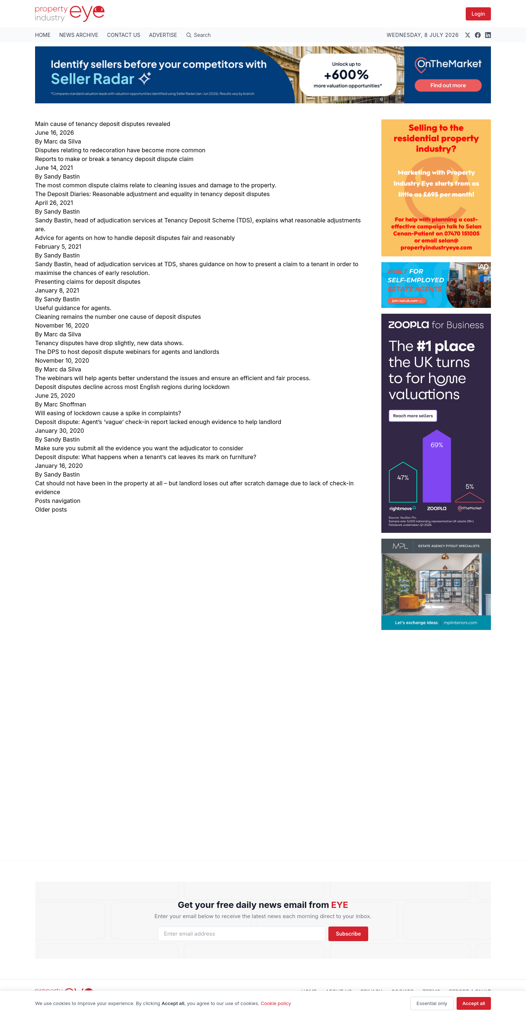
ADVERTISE (163, 35)
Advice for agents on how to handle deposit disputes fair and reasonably (135, 237)
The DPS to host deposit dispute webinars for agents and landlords (127, 351)
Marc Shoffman (65, 404)
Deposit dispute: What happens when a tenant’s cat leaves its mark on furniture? (145, 457)
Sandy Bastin (62, 176)
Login (478, 14)
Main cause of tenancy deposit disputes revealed (102, 123)
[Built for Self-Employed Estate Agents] (436, 285)
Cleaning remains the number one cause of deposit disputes (118, 316)
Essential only (431, 1003)
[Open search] (198, 35)
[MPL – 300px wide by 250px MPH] (436, 584)
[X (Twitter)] (467, 35)
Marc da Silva (62, 141)
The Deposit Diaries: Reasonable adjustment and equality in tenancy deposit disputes (152, 194)
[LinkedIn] (488, 35)
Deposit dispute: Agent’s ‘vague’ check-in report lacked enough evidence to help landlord (158, 421)
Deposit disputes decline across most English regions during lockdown (132, 386)
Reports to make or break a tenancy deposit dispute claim (114, 159)
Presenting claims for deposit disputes (88, 281)
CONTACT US (123, 35)
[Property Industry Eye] (69, 14)
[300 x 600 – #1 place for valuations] (436, 423)
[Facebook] (478, 35)
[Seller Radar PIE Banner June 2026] (263, 74)
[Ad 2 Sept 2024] (436, 187)
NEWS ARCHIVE (78, 35)
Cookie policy (276, 1003)
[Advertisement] (436, 739)
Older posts (51, 509)
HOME (42, 35)
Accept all (473, 1003)
